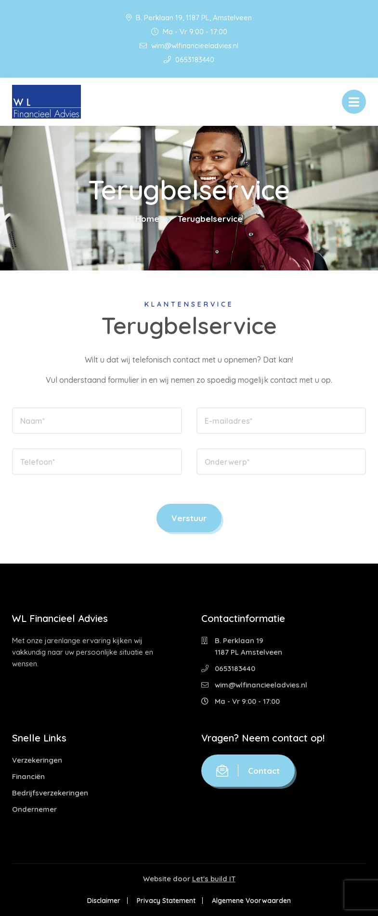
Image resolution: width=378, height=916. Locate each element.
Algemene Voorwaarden (251, 900)
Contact (248, 771)
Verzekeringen (37, 760)
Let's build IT (213, 878)
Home (147, 219)
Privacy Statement (166, 900)
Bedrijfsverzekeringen (50, 792)
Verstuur (189, 518)
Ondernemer (34, 809)
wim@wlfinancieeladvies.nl (189, 45)
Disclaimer (103, 900)
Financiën (28, 776)
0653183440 (189, 59)
